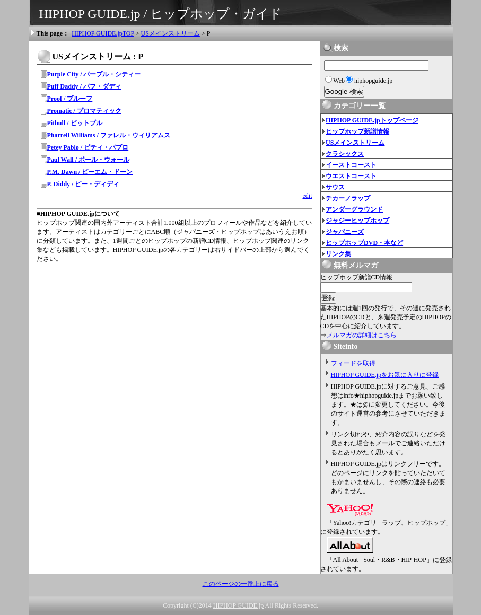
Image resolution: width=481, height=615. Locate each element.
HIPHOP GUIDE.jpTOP (103, 33)
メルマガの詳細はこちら (362, 335)
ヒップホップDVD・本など (364, 243)
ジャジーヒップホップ (357, 220)
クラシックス (345, 153)
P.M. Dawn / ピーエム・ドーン (90, 171)
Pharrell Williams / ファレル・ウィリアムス (108, 135)
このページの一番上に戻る (241, 583)
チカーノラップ (348, 198)
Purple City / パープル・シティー (94, 74)
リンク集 (338, 254)
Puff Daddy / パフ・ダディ (84, 86)
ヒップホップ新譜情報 (357, 131)
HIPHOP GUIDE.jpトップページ (372, 120)
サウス (335, 187)
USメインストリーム (170, 33)
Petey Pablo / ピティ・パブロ (88, 147)
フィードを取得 (353, 363)
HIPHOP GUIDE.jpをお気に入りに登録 (385, 375)
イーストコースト (351, 165)
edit (307, 195)
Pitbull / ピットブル (74, 123)
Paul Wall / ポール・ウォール (88, 159)
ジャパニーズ (345, 231)
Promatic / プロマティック (84, 111)
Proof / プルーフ (70, 98)
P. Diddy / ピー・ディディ (83, 184)
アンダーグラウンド (354, 209)
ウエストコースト (351, 176)
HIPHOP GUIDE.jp (238, 605)
